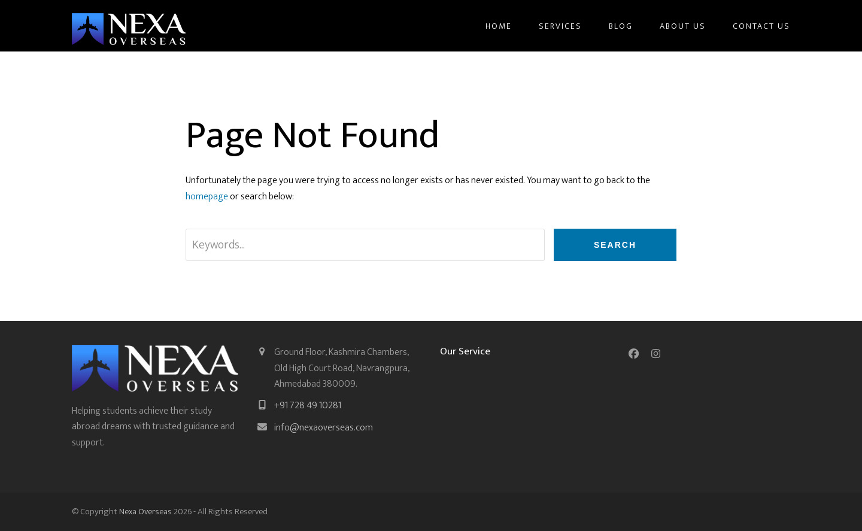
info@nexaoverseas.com (323, 428)
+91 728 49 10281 (307, 406)
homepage (207, 197)
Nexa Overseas (145, 511)
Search (615, 245)
